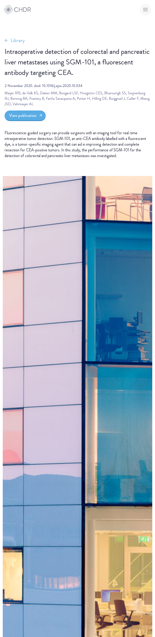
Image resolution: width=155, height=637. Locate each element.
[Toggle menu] (145, 10)
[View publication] (25, 116)
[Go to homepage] (17, 9)
